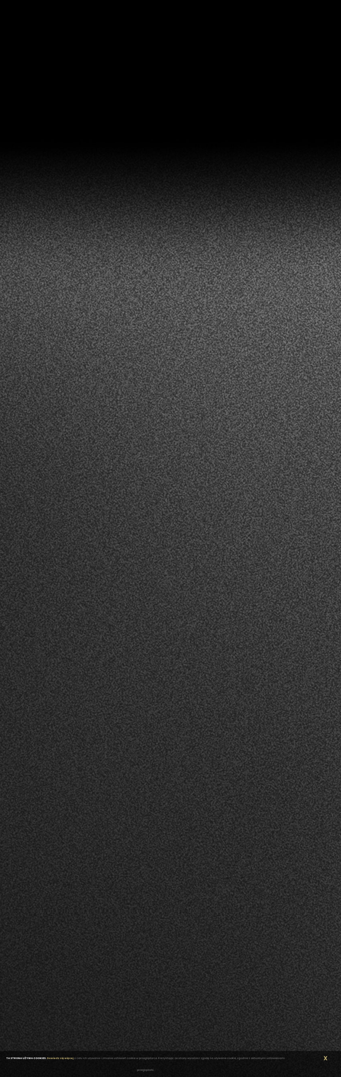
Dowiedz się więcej (60, 1058)
